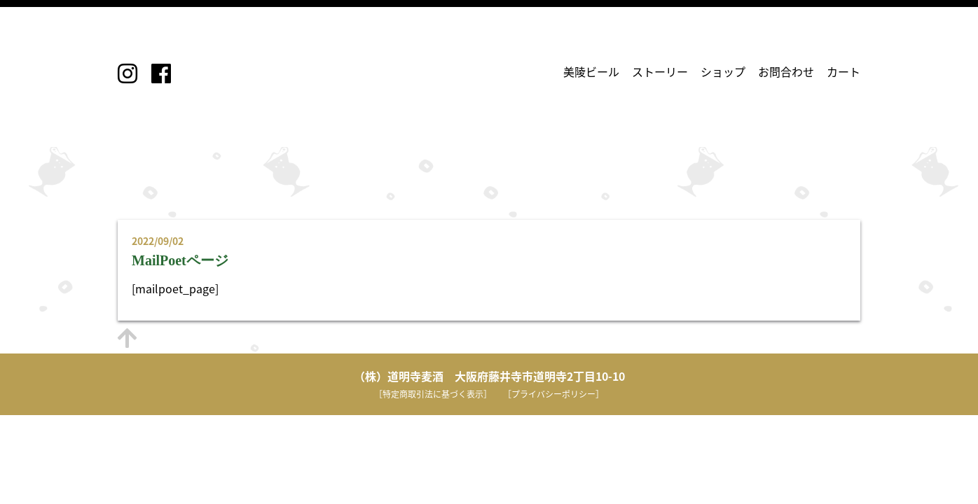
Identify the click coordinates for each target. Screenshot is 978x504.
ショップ (723, 71)
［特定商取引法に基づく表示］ (433, 394)
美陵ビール (591, 71)
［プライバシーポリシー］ (553, 394)
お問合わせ (786, 71)
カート (843, 71)
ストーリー (660, 71)
